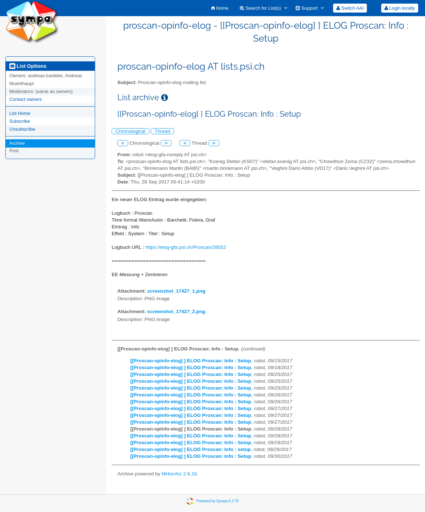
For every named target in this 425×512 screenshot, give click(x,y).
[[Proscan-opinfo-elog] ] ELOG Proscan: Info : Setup (190, 360)
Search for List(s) (260, 8)
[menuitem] (220, 8)
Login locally (399, 8)
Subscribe (19, 121)
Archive (17, 143)
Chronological (130, 131)
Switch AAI (350, 8)
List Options (27, 66)
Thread (162, 131)
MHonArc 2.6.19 (179, 473)
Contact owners (25, 99)
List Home (20, 113)
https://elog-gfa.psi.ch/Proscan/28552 (185, 247)
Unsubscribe (22, 129)
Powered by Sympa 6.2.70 (217, 501)
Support (306, 8)
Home (219, 8)
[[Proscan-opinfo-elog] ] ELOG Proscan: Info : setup (190, 449)
